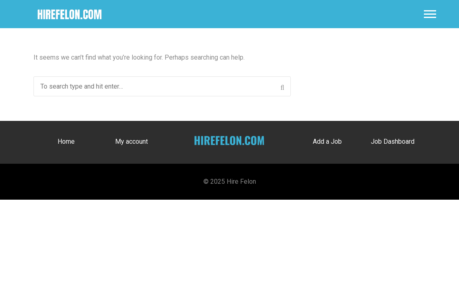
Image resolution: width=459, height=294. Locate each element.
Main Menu (430, 14)
